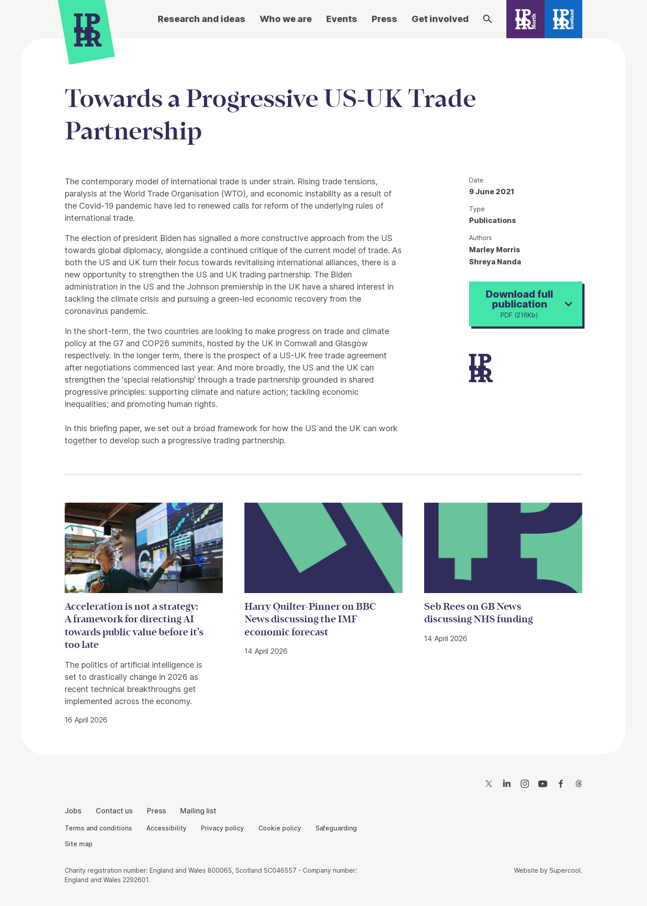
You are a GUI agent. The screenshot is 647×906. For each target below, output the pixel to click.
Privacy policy (222, 828)
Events (341, 18)
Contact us (114, 810)
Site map (79, 844)
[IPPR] (88, 30)
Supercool (565, 870)
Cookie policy (279, 828)
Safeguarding (336, 828)
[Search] (487, 18)
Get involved (440, 18)
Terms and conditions (98, 828)
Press (384, 18)
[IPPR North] (525, 19)
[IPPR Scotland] (564, 19)
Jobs (73, 810)
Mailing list (198, 810)
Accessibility (166, 828)
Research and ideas (201, 18)
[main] (323, 389)
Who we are (286, 18)
